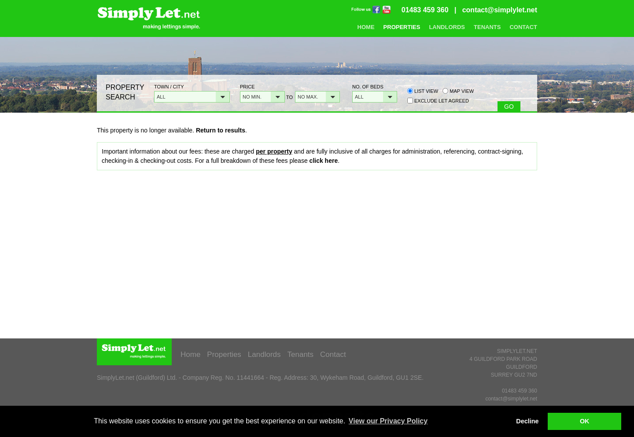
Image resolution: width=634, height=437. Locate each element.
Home (366, 27)
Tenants (487, 27)
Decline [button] (527, 421)
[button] (192, 97)
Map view (458, 91)
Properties (401, 27)
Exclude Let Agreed (441, 100)
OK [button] (585, 421)
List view (422, 91)
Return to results (220, 130)
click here (324, 160)
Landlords (447, 27)
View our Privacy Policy (388, 421)
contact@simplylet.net (499, 10)
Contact (523, 27)
